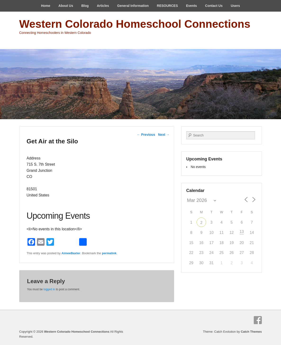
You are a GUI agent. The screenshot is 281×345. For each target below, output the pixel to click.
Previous (146, 134)
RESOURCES (167, 6)
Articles (103, 6)
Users (235, 6)
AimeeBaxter (70, 253)
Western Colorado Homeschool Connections (134, 24)
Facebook (258, 320)
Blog (85, 6)
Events (191, 6)
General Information (133, 6)
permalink (109, 253)
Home (45, 6)
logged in (49, 289)
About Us (66, 6)
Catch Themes (251, 331)
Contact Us (214, 6)
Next (163, 134)
